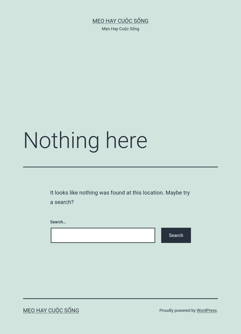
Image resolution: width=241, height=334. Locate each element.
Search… (58, 221)
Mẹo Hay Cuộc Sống (120, 21)
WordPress (207, 310)
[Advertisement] (120, 87)
